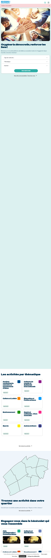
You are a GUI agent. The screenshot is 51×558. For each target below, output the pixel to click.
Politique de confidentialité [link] (34, 556)
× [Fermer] (49, 5)
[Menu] (48, 2)
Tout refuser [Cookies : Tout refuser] (14, 556)
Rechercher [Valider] (26, 70)
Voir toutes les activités (24, 446)
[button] (45, 2)
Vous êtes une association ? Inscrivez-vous (24, 75)
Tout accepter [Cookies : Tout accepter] (44, 554)
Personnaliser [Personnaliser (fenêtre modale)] (22, 556)
